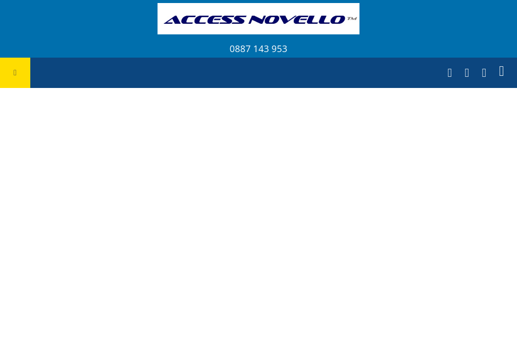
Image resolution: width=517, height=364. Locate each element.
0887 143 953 (258, 48)
